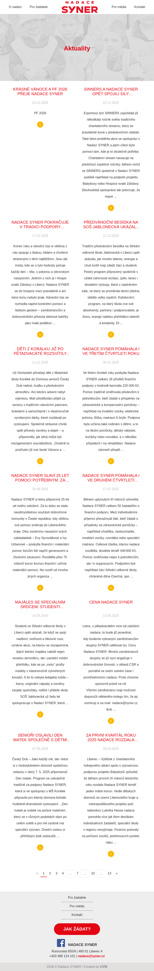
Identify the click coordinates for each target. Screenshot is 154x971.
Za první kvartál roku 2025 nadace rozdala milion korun (111, 740)
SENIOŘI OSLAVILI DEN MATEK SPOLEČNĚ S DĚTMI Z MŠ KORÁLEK (40, 740)
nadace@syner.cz (91, 956)
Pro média (119, 7)
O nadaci (15, 7)
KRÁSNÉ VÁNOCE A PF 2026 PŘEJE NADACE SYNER (40, 91)
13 (109, 873)
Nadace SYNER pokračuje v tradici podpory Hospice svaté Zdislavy (40, 227)
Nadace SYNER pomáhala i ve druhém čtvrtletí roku (111, 480)
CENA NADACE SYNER (111, 602)
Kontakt (139, 7)
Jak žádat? (77, 929)
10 (93, 873)
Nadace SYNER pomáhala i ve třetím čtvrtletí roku (111, 351)
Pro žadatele (39, 7)
